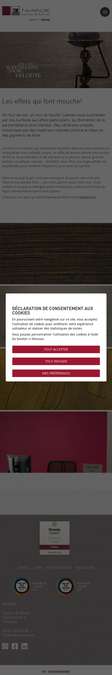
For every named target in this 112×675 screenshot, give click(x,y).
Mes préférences (56, 373)
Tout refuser (56, 361)
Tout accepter (56, 349)
